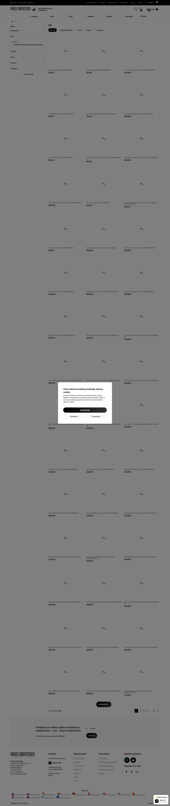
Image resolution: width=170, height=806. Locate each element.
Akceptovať (85, 410)
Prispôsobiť (96, 416)
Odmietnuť (74, 416)
